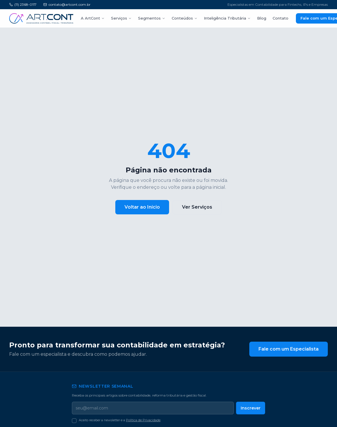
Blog (250, 18)
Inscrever (251, 408)
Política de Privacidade (142, 420)
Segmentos (147, 18)
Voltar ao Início (144, 207)
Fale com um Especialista (291, 349)
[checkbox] (74, 420)
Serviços (118, 18)
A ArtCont (92, 18)
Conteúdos (177, 18)
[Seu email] (153, 408)
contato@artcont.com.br (67, 4)
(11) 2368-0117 (23, 4)
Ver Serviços (196, 207)
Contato (268, 18)
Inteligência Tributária (218, 18)
